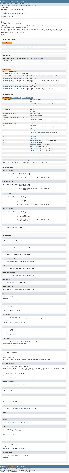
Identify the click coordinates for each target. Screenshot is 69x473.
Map (4, 115)
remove (31, 138)
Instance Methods (15, 97)
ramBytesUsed (33, 136)
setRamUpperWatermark (35, 150)
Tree (18, 1)
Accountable (4, 16)
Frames (16, 3)
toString (35, 162)
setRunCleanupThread (35, 152)
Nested (6, 5)
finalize (32, 109)
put (30, 130)
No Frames (21, 3)
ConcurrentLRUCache (8, 73)
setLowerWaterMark (34, 144)
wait (40, 162)
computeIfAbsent (34, 103)
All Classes (28, 3)
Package (7, 1)
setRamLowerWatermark (35, 148)
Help (27, 1)
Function (45, 103)
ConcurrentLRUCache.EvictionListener (29, 49)
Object (7, 22)
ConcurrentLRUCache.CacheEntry (27, 46)
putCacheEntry (33, 132)
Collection (5, 113)
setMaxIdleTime (34, 146)
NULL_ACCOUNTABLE (7, 60)
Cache (10, 16)
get (30, 111)
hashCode (19, 162)
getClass (13, 162)
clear (31, 101)
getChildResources (34, 113)
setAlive (32, 142)
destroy (32, 107)
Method (18, 5)
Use (15, 1)
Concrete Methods (27, 97)
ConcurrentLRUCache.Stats (25, 51)
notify (24, 162)
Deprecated (22, 1)
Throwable (18, 430)
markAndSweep (33, 125)
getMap (31, 117)
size (31, 157)
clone (4, 162)
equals (8, 162)
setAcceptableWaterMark (36, 140)
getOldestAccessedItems (36, 119)
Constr (13, 5)
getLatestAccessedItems (36, 115)
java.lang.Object (5, 12)
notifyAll (29, 162)
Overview (2, 1)
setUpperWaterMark (34, 155)
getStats (32, 123)
